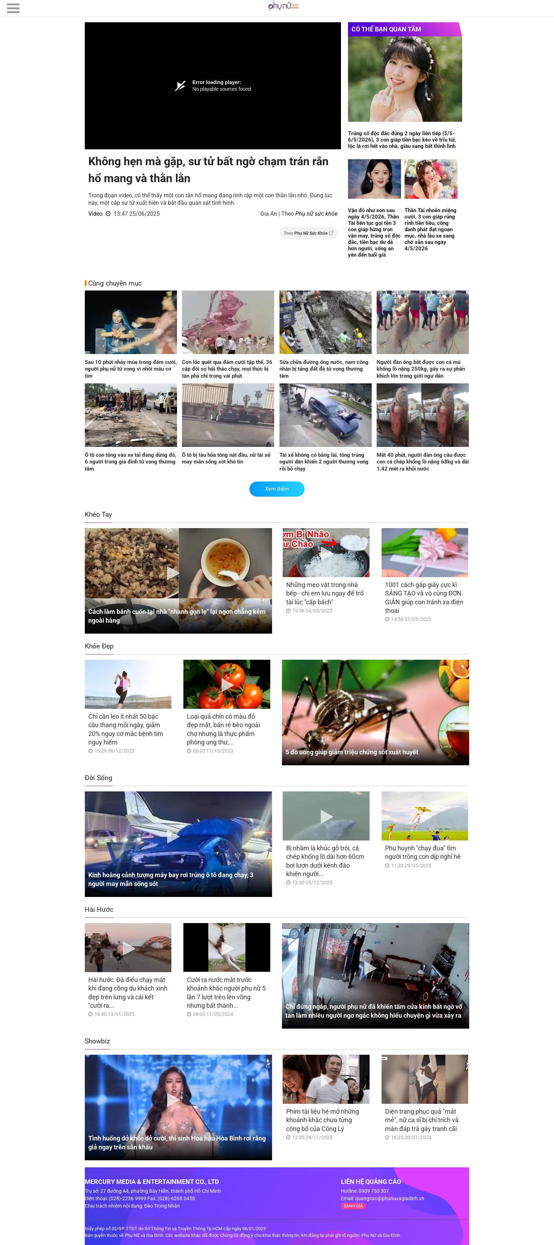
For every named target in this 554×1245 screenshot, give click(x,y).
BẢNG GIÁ (353, 1206)
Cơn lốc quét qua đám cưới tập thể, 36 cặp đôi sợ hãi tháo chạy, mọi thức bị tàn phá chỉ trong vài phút (227, 369)
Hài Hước (99, 909)
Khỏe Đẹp (99, 646)
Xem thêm (277, 489)
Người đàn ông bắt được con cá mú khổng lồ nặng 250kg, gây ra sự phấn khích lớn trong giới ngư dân (421, 369)
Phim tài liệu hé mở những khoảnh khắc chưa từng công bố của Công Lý (322, 1120)
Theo (309, 233)
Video (95, 213)
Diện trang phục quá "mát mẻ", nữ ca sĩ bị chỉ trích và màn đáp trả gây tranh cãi (422, 1120)
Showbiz (97, 1041)
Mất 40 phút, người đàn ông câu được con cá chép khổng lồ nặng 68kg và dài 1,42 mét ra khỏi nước (423, 462)
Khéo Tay (98, 514)
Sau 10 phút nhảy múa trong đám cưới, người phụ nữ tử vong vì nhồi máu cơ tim (131, 369)
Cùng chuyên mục (115, 283)
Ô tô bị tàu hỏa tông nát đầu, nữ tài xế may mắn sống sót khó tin (226, 458)
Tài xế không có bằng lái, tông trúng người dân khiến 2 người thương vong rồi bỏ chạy (324, 462)
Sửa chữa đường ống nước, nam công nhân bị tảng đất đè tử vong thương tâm (324, 369)
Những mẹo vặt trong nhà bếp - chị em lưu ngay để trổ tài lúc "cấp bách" (325, 593)
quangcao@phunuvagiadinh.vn (389, 1198)
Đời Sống (98, 778)
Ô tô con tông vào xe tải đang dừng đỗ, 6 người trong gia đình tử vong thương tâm (130, 462)
